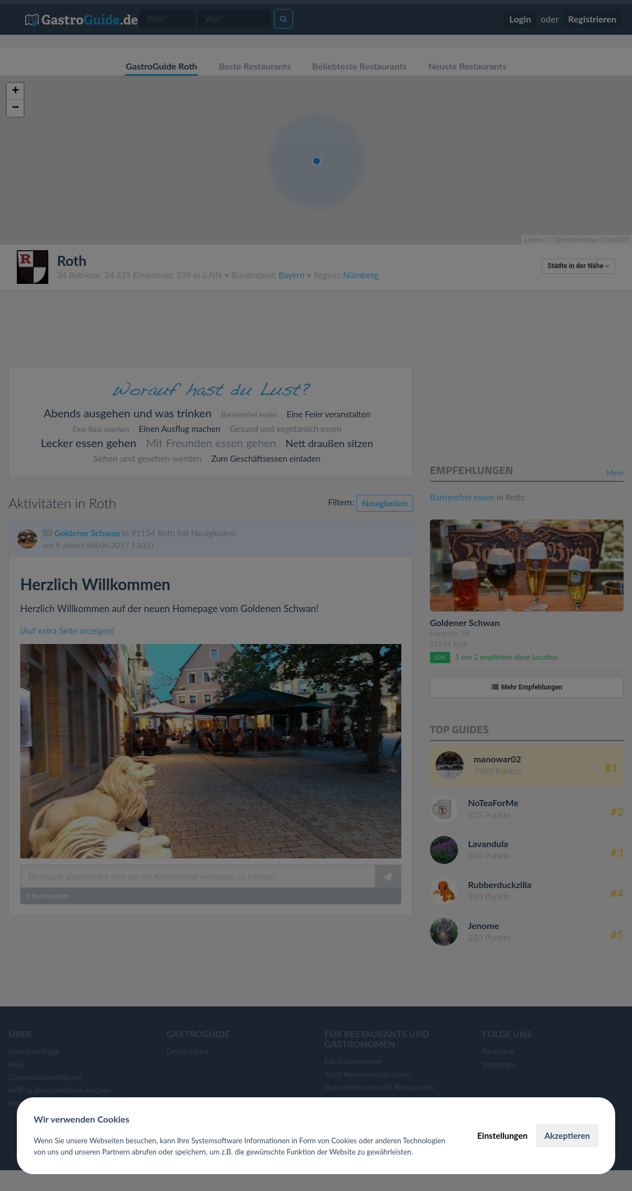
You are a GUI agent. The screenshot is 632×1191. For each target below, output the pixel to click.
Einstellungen (502, 1135)
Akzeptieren (567, 1135)
